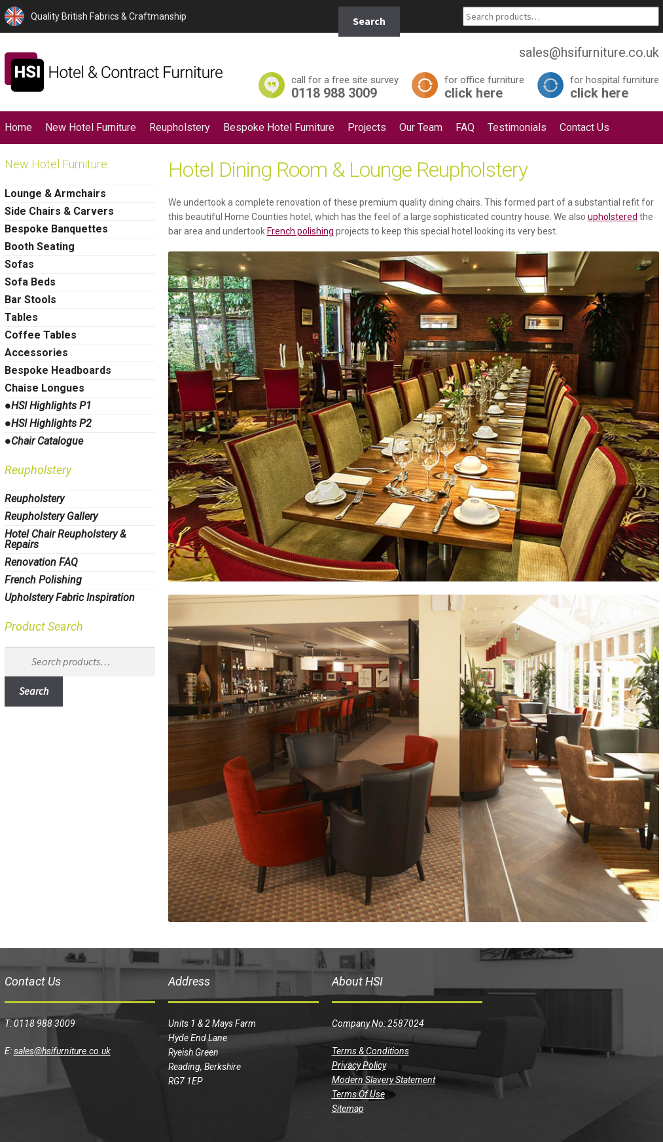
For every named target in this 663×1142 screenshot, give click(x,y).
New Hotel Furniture (90, 127)
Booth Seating (40, 246)
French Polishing (43, 580)
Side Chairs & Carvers (59, 211)
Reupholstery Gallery (51, 516)
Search (369, 21)
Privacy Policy (359, 1065)
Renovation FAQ (41, 562)
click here (484, 87)
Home (18, 127)
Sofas (19, 264)
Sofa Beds (30, 282)
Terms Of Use (358, 1094)
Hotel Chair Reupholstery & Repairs (65, 539)
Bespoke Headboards (58, 370)
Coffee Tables (41, 335)
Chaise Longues (44, 388)
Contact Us (584, 127)
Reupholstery (179, 127)
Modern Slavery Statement (383, 1080)
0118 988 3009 (345, 87)
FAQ (465, 127)
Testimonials (517, 127)
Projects (367, 127)
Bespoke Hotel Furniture (278, 127)
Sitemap (348, 1108)
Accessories (36, 352)
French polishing (300, 231)
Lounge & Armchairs (55, 193)
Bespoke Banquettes (56, 229)
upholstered (612, 217)
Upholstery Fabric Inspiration (70, 597)
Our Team (420, 127)
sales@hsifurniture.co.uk (62, 1051)
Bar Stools (30, 299)
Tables (21, 317)
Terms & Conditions (370, 1051)
